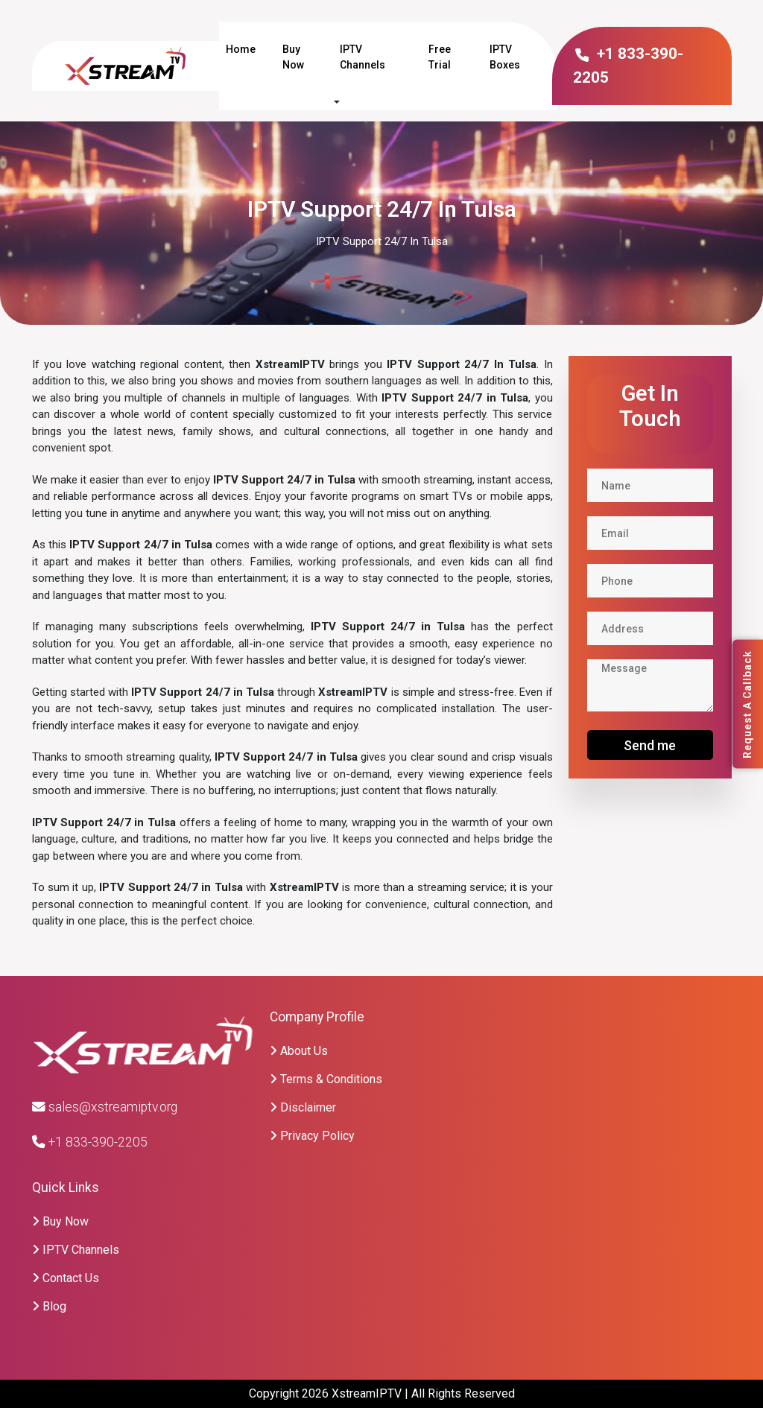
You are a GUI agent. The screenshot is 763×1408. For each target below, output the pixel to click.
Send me (650, 745)
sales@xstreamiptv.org (104, 1107)
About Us (299, 1051)
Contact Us (65, 1278)
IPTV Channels (362, 57)
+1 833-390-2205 (90, 1142)
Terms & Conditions (326, 1079)
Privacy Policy (312, 1136)
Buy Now (293, 57)
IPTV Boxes (505, 57)
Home (241, 49)
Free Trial (439, 57)
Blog (49, 1306)
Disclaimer (303, 1107)
